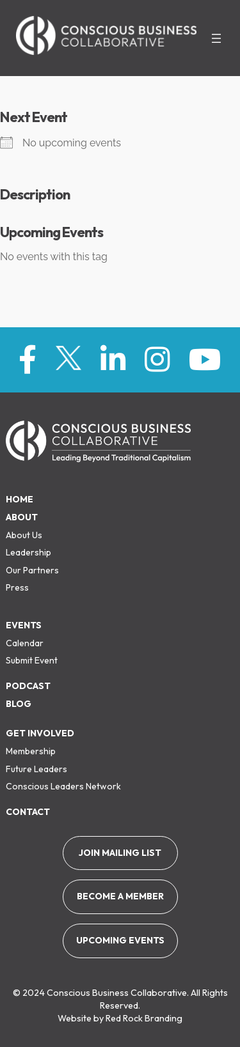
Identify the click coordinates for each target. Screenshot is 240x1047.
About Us (24, 535)
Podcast (28, 686)
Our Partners (32, 570)
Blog (18, 704)
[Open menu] (216, 38)
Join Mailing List (120, 852)
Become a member (120, 896)
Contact (28, 812)
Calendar (25, 643)
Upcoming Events (120, 940)
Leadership (28, 552)
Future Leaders (36, 769)
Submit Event (32, 660)
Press (17, 587)
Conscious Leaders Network (63, 786)
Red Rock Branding (144, 1018)
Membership (31, 751)
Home (19, 499)
